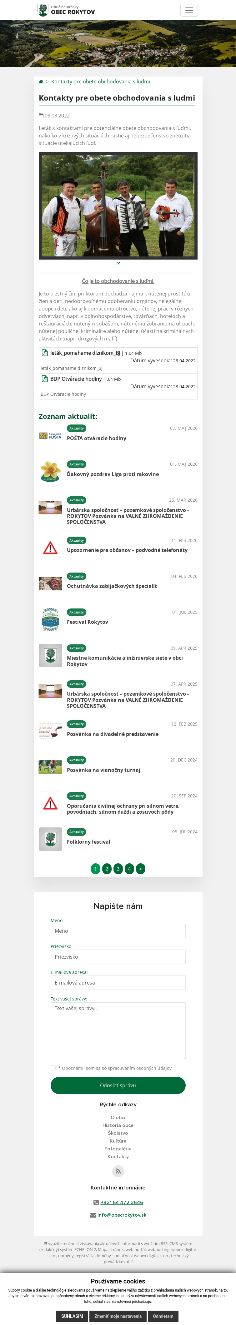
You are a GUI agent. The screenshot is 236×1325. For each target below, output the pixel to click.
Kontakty (118, 1156)
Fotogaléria (118, 1148)
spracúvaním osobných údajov (140, 1068)
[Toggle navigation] (189, 10)
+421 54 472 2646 (122, 1202)
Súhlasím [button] (72, 1316)
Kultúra (118, 1141)
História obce (118, 1125)
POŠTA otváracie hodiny (96, 438)
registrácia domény (93, 1255)
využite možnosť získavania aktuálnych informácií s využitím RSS (106, 1243)
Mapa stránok (111, 1249)
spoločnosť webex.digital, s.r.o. (141, 1255)
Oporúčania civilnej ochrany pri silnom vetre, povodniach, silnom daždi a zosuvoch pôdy (123, 808)
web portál (136, 1249)
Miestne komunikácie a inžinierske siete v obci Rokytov (125, 660)
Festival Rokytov (87, 621)
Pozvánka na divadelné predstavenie (112, 734)
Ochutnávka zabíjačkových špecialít (112, 586)
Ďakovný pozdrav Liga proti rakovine (113, 474)
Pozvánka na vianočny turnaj (103, 770)
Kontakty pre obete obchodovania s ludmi (100, 81)
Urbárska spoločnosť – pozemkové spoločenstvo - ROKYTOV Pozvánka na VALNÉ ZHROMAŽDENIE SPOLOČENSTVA (128, 516)
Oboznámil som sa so (115, 1068)
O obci (118, 1117)
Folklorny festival (88, 841)
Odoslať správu (118, 1085)
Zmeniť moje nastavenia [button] (118, 1316)
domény (65, 1255)
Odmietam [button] (163, 1316)
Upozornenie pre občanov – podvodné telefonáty (127, 550)
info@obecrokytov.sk (122, 1215)
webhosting (158, 1249)
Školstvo (118, 1133)
